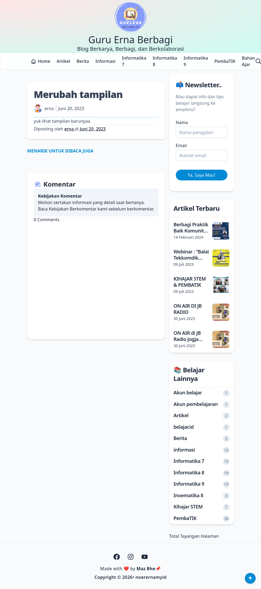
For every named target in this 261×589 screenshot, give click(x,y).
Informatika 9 (196, 61)
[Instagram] (130, 556)
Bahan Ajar (248, 61)
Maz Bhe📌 (149, 569)
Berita (83, 61)
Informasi (105, 61)
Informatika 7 (134, 61)
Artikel (63, 61)
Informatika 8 (165, 61)
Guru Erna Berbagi (130, 39)
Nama (182, 122)
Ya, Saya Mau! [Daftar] (201, 175)
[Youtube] (144, 556)
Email (181, 145)
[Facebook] (116, 556)
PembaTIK (224, 61)
